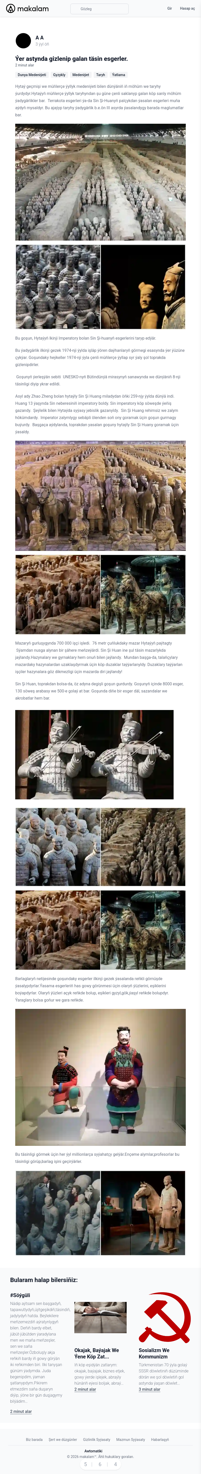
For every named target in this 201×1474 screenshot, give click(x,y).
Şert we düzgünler (63, 1440)
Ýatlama (118, 75)
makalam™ (87, 1457)
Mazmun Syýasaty (130, 1440)
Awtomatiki (94, 1451)
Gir (169, 8)
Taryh (100, 75)
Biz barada (34, 1440)
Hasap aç (187, 8)
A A (40, 38)
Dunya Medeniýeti (32, 75)
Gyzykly (59, 75)
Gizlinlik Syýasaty (96, 1440)
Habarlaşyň (160, 1440)
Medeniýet (81, 75)
